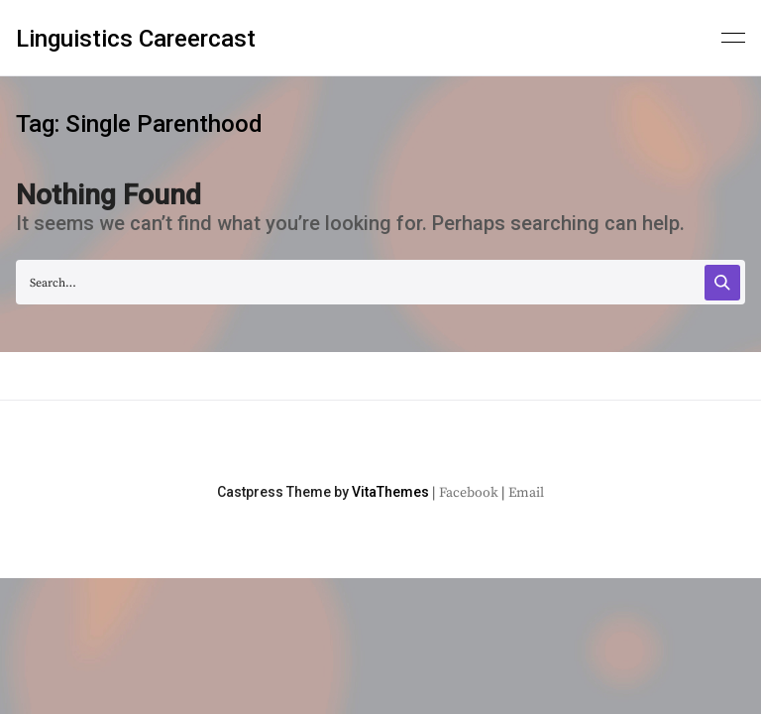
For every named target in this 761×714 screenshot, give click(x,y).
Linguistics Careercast (136, 39)
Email (526, 493)
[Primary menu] (733, 36)
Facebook (468, 493)
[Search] (722, 282)
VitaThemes (390, 492)
